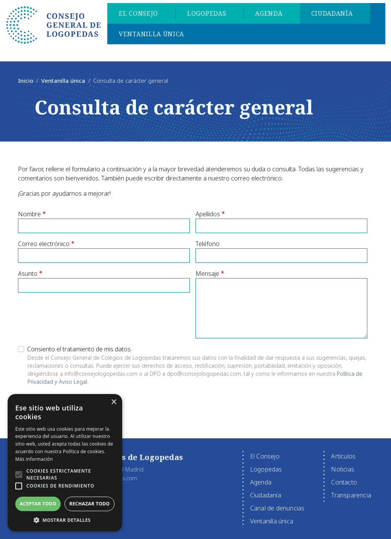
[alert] (65, 462)
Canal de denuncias (277, 508)
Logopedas (208, 14)
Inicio (25, 80)
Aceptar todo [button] (37, 503)
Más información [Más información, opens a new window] (34, 459)
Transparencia (351, 495)
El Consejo (140, 14)
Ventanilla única (153, 35)
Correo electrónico (43, 244)
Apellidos (208, 214)
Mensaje (207, 273)
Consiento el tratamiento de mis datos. (79, 349)
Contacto (344, 482)
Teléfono (208, 244)
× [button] (113, 402)
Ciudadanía (334, 14)
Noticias (342, 469)
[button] (18, 474)
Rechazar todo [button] (89, 503)
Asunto (27, 273)
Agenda (270, 14)
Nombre (29, 214)
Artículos (343, 456)
